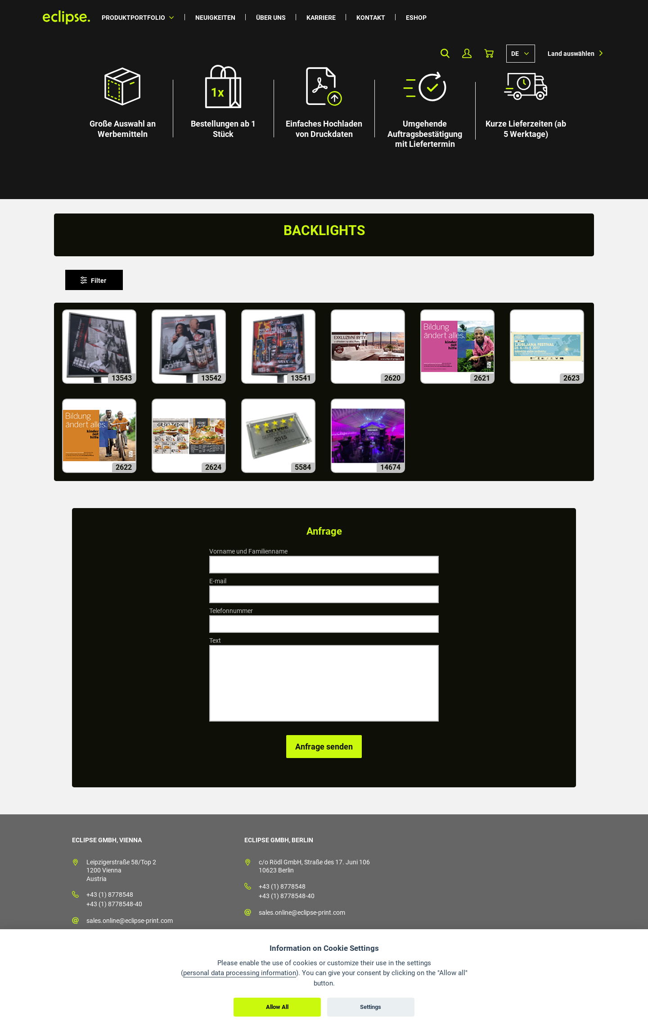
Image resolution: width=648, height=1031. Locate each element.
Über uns (271, 17)
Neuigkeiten (215, 17)
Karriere (321, 17)
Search (445, 53)
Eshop (416, 17)
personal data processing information (239, 973)
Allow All (277, 1007)
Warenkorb (489, 53)
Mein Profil (467, 53)
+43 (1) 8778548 (109, 894)
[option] (324, 99)
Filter (98, 280)
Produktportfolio (133, 17)
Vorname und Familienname (248, 551)
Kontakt (370, 17)
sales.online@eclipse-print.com (129, 920)
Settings (370, 1007)
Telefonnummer (231, 611)
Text (215, 640)
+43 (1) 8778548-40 (114, 904)
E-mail (217, 581)
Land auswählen (571, 53)
